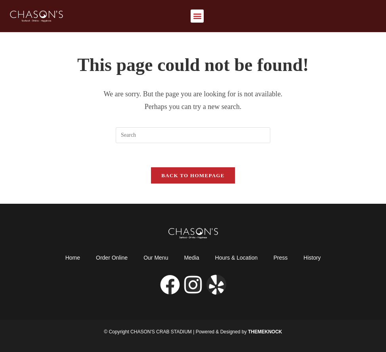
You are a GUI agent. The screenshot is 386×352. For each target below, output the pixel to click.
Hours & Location (236, 257)
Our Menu (155, 257)
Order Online (112, 257)
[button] (197, 16)
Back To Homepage (192, 175)
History (312, 257)
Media (191, 257)
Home (72, 257)
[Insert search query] (193, 135)
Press (280, 257)
